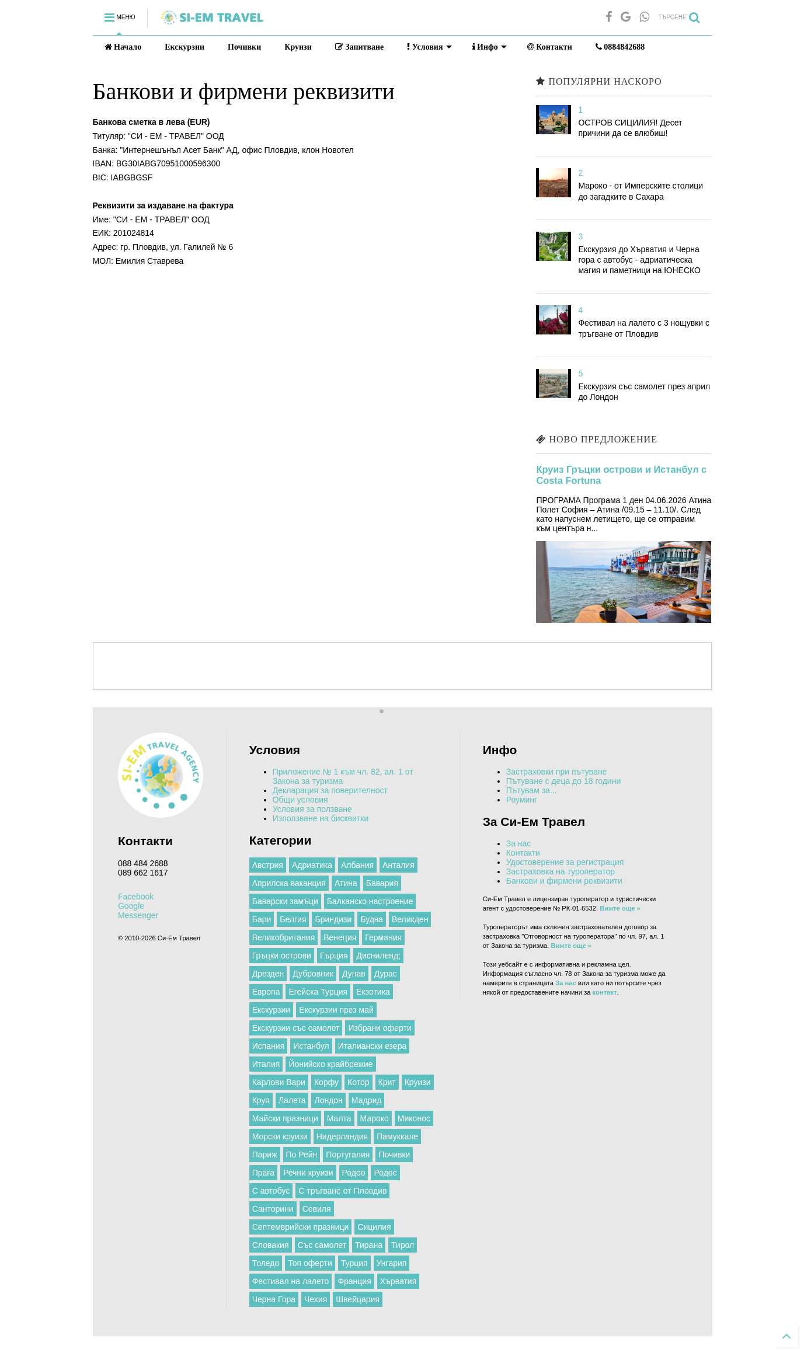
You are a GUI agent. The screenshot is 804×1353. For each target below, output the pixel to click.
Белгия (293, 919)
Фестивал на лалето (290, 1281)
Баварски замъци (285, 901)
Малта (339, 1118)
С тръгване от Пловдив (342, 1190)
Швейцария (358, 1299)
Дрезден (268, 973)
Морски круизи (280, 1136)
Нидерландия (342, 1136)
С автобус (271, 1190)
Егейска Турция (317, 991)
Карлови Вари (278, 1082)
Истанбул (311, 1046)
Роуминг (521, 799)
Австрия (267, 865)
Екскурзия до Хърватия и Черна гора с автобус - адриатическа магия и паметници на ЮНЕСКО (639, 260)
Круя (261, 1100)
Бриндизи (333, 919)
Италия (266, 1064)
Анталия (398, 865)
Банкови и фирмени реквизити (564, 880)
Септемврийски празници (300, 1227)
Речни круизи (308, 1172)
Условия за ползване (312, 809)
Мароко (374, 1118)
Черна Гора (273, 1299)
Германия (383, 937)
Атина (346, 883)
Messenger (138, 915)
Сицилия (374, 1227)
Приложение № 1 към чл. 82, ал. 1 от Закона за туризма (343, 776)
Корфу (326, 1082)
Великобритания (283, 937)
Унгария (392, 1263)
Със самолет (322, 1245)
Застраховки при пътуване (556, 771)
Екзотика (373, 991)
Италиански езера (372, 1046)
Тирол (402, 1245)
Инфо (489, 47)
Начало (123, 47)
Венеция (339, 937)
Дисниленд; (378, 955)
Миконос (414, 1118)
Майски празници (285, 1118)
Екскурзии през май (336, 1009)
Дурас (385, 973)
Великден (410, 919)
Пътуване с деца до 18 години (563, 781)
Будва (371, 919)
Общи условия (300, 799)
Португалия (348, 1154)
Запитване (359, 47)
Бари (262, 919)
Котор (358, 1082)
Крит (387, 1082)
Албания (357, 865)
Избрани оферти (379, 1028)
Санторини (273, 1208)
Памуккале (397, 1136)
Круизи (298, 47)
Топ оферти (310, 1263)
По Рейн (302, 1154)
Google (131, 906)
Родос (385, 1172)
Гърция (334, 955)
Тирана (368, 1245)
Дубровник (313, 973)
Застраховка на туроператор (560, 871)
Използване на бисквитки (321, 818)
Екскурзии (184, 47)
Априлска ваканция (289, 883)
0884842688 (620, 47)
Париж (264, 1154)
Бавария (382, 883)
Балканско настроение (370, 901)
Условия (429, 47)
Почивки (244, 47)
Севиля (316, 1208)
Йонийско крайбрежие (330, 1064)
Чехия (315, 1299)
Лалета (292, 1100)
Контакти (549, 47)
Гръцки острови (281, 955)
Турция (354, 1263)
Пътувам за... (531, 790)
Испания (268, 1046)
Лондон (328, 1100)
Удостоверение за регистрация (565, 862)
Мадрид (366, 1100)
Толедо (266, 1263)
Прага (263, 1172)
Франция (354, 1281)
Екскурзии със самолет (296, 1028)
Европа (266, 991)
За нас (518, 843)
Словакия (270, 1245)
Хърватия (398, 1281)
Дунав (354, 973)
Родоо (354, 1172)
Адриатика (312, 865)
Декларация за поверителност (330, 790)
